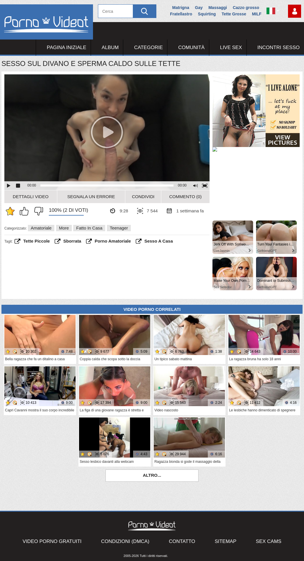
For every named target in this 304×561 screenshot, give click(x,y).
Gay (199, 7)
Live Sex (231, 47)
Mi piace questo (25, 211)
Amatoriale (41, 227)
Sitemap (226, 541)
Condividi (143, 196)
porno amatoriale (113, 241)
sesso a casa (158, 241)
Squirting (207, 14)
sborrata (72, 241)
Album (110, 47)
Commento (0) (185, 196)
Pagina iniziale (66, 47)
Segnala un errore (91, 196)
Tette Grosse (233, 14)
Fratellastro (181, 14)
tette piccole (36, 241)
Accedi (294, 11)
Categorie (148, 47)
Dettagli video (31, 196)
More (64, 227)
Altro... (152, 475)
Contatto (182, 541)
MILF (257, 14)
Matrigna (180, 7)
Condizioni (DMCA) (125, 541)
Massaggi (217, 7)
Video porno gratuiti (52, 541)
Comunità (191, 47)
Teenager (119, 227)
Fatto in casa (89, 227)
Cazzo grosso (246, 7)
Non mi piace (37, 211)
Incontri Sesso (278, 47)
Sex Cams (268, 541)
